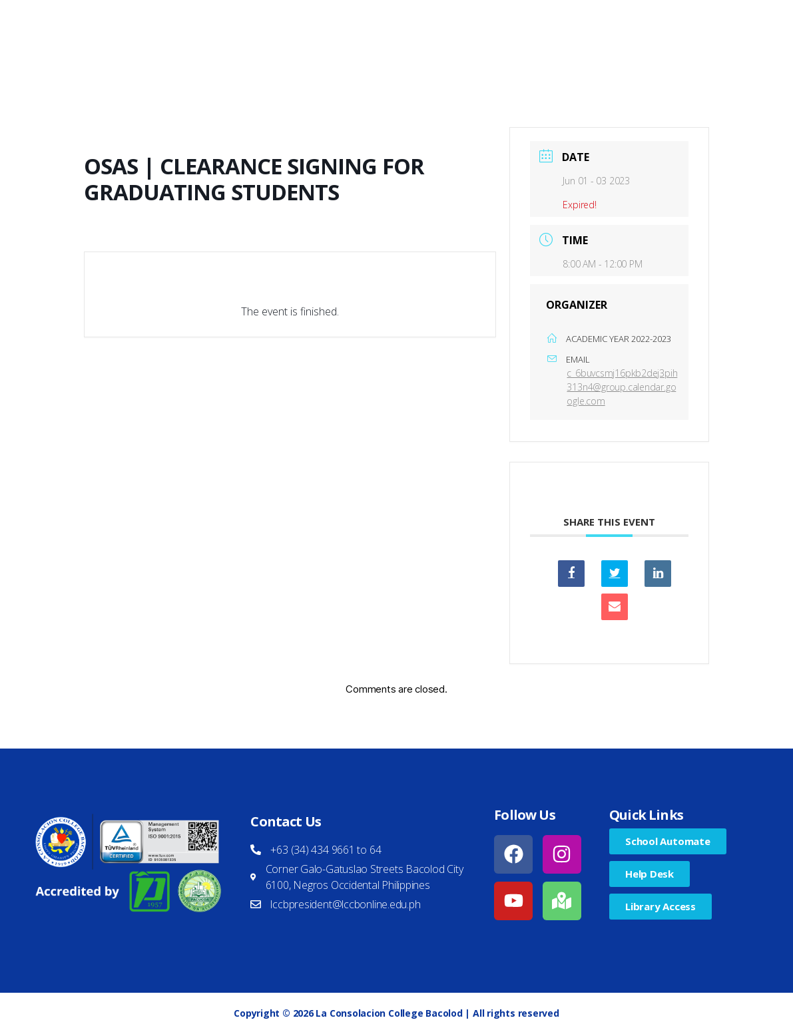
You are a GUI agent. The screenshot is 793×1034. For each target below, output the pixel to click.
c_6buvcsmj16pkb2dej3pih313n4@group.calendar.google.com (622, 387)
